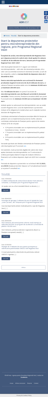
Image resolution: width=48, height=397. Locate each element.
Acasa (11, 383)
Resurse (29, 383)
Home (7, 36)
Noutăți (13, 36)
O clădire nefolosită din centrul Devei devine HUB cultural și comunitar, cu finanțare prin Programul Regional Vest (22, 181)
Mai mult (5, 190)
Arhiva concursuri (20, 383)
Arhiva (23, 267)
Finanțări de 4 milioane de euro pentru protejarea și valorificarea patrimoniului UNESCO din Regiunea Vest (20, 247)
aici (25, 146)
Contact (36, 383)
